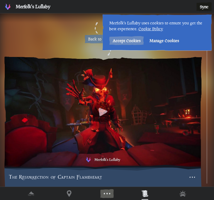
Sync (204, 7)
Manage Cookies (162, 41)
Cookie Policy (149, 29)
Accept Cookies (125, 41)
